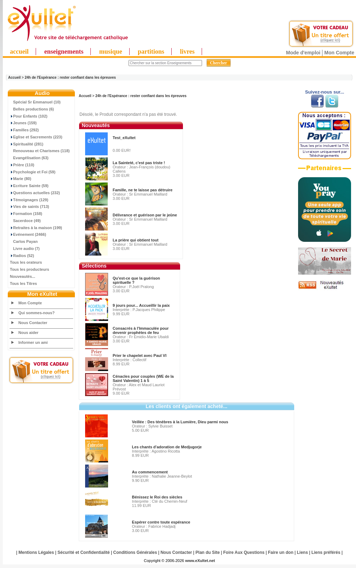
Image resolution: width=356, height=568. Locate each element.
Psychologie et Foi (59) (32, 172)
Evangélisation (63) (29, 158)
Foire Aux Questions (244, 552)
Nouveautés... (22, 276)
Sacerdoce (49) (25, 221)
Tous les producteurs (29, 269)
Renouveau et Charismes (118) (40, 151)
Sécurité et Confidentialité (84, 552)
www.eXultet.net (200, 560)
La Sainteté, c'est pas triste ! (139, 163)
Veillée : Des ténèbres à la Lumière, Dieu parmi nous (180, 422)
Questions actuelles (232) (35, 193)
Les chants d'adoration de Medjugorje (167, 447)
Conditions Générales (135, 552)
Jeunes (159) (23, 123)
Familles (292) (24, 130)
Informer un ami (33, 342)
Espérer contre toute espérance (161, 522)
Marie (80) (20, 179)
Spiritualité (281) (26, 144)
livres (187, 51)
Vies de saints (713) (29, 206)
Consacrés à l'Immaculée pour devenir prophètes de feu (141, 330)
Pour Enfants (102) (28, 116)
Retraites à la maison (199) (36, 228)
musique (110, 51)
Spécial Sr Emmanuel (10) (35, 102)
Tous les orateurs (26, 262)
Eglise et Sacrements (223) (36, 137)
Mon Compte (339, 52)
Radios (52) (22, 255)
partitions (151, 51)
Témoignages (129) (29, 200)
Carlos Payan (24, 241)
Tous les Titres (23, 283)
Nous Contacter (32, 323)
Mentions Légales (36, 552)
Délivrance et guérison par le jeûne (145, 215)
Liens (302, 552)
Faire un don (280, 552)
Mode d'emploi (303, 52)
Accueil (14, 77)
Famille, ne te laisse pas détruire (142, 190)
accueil (19, 51)
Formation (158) (26, 213)
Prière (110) (22, 165)
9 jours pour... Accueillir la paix (141, 305)
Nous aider (28, 332)
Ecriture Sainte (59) (29, 186)
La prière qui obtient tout (136, 240)
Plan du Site (208, 552)
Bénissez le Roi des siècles (157, 497)
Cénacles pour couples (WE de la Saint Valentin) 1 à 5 (143, 378)
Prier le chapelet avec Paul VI (139, 355)
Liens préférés (326, 552)
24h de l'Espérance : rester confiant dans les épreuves (70, 77)
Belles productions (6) (32, 109)
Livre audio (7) (25, 248)
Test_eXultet (124, 138)
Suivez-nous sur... (324, 92)
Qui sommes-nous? (36, 313)
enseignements (63, 51)
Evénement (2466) (28, 234)
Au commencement (150, 472)
